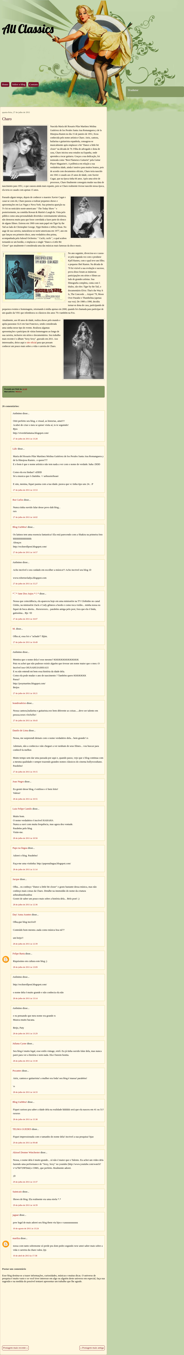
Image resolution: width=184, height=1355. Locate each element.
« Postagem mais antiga (92, 1347)
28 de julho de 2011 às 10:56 (25, 838)
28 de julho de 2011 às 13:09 (25, 967)
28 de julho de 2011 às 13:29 (25, 1033)
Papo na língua (20, 848)
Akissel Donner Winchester (26, 1152)
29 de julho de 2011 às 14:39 (25, 1205)
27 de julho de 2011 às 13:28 (25, 438)
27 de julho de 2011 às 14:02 (25, 517)
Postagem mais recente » (15, 1347)
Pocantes (17, 1070)
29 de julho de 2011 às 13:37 (25, 1182)
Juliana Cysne (19, 1043)
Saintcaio (17, 1191)
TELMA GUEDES (22, 1129)
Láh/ (15, 448)
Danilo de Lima (20, 730)
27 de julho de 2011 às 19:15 (25, 772)
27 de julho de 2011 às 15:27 (25, 583)
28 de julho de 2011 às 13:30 (25, 1061)
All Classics (27, 28)
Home (5, 84)
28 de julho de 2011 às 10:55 (25, 799)
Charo (7, 119)
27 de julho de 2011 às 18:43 (25, 720)
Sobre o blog (18, 84)
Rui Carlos (18, 499)
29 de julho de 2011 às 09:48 (25, 1142)
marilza (16, 1238)
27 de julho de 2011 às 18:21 (25, 693)
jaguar (16, 1215)
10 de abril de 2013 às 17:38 (25, 1255)
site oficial (31, 342)
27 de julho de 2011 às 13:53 (25, 490)
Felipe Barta (19, 953)
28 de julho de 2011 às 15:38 (25, 1119)
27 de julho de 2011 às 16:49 (25, 642)
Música (18, 392)
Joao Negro (18, 781)
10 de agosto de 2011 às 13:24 (26, 1228)
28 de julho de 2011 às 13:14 (25, 998)
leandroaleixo (19, 703)
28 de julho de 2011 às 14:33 (25, 1092)
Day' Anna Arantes (22, 914)
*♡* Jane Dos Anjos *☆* (26, 593)
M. (14, 628)
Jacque (16, 879)
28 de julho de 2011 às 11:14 (25, 869)
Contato (33, 84)
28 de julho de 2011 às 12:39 (25, 944)
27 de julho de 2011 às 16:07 (25, 619)
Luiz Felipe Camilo (22, 808)
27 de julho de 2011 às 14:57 (25, 552)
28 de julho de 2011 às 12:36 (25, 904)
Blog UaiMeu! (20, 527)
